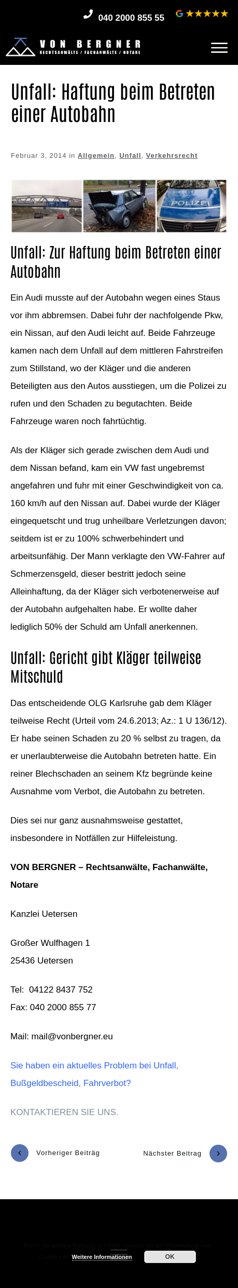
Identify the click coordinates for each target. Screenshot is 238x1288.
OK (170, 1256)
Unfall (130, 155)
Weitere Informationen (102, 1257)
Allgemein (96, 155)
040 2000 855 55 (131, 18)
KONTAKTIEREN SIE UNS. (64, 1112)
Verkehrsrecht (172, 155)
